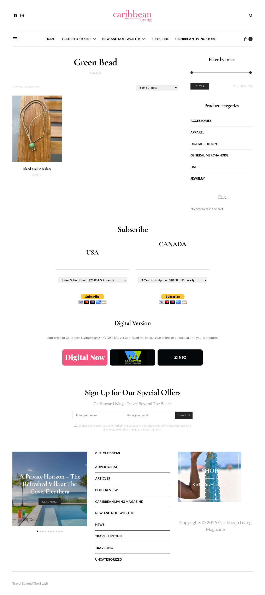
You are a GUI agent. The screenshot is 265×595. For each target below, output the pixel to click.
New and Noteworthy (121, 39)
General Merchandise (209, 155)
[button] (37, 531)
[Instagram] (22, 15)
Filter (199, 86)
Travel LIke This (108, 536)
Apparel (197, 132)
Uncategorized (108, 559)
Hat (193, 167)
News (100, 524)
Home (50, 39)
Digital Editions (204, 144)
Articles (102, 478)
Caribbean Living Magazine (119, 501)
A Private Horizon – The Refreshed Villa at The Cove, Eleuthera (49, 483)
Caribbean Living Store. (209, 484)
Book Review (106, 490)
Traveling (104, 548)
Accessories (201, 120)
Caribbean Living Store (195, 39)
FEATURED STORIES (77, 39)
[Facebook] (15, 15)
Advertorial (106, 467)
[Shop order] (157, 88)
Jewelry (197, 178)
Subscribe (160, 39)
